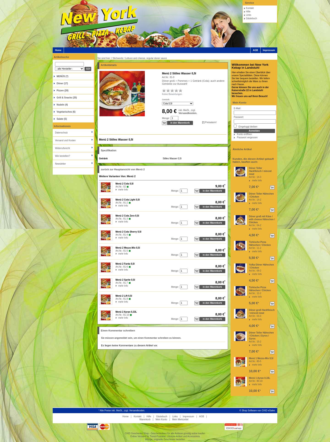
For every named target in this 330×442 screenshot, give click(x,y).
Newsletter (60, 164)
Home (58, 50)
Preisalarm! (209, 122)
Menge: (166, 118)
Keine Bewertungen (172, 94)
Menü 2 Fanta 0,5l (125, 264)
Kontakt (250, 8)
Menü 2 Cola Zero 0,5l (127, 215)
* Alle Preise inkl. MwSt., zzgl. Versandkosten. (122, 410)
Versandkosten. (188, 113)
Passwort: (239, 117)
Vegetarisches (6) (66, 112)
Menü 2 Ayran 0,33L (126, 312)
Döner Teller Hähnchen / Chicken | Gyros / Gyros (261, 335)
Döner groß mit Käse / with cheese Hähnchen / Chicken (262, 219)
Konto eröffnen (244, 134)
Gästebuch (251, 18)
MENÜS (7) (62, 76)
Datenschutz (61, 132)
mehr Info (257, 180)
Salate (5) (62, 119)
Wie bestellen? (62, 156)
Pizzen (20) (63, 90)
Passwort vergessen (247, 137)
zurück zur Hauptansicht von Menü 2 (123, 169)
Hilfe (248, 11)
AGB (255, 50)
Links (248, 15)
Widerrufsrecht (62, 148)
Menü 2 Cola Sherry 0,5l (128, 231)
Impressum (269, 50)
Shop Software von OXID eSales (258, 410)
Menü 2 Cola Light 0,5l (128, 199)
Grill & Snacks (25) (67, 97)
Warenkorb (145, 419)
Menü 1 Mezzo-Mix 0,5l (261, 358)
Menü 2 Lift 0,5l (124, 296)
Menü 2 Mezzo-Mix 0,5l (128, 248)
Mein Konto (239, 102)
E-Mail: (237, 108)
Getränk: (166, 99)
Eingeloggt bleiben (245, 126)
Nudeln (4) (62, 104)
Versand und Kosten (65, 140)
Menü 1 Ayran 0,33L (259, 378)
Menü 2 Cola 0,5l (124, 183)
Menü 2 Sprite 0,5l (125, 280)
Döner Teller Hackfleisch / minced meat (260, 171)
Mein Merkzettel (180, 419)
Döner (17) (62, 83)
